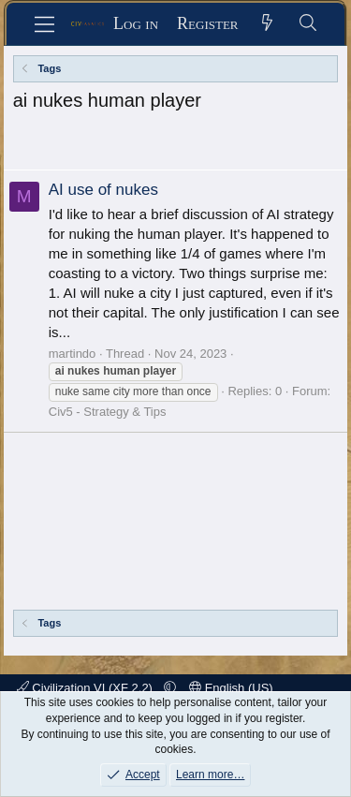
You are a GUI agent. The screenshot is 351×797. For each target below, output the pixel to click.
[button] (170, 688)
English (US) (231, 688)
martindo (72, 354)
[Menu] (44, 24)
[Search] (308, 24)
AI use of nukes (103, 190)
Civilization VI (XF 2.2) (86, 688)
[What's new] (268, 24)
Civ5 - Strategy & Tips (108, 412)
